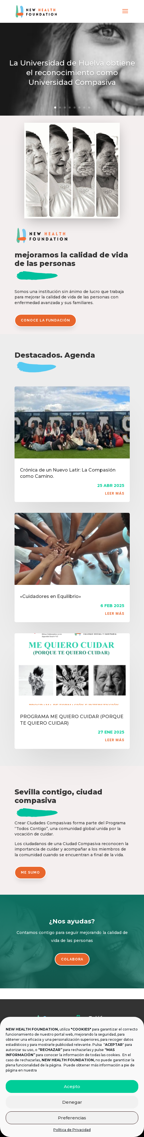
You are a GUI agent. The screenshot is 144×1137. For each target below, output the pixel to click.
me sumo (30, 872)
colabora (72, 959)
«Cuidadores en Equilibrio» (50, 596)
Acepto (72, 1086)
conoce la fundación (45, 320)
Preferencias (72, 1117)
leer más (114, 493)
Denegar (72, 1102)
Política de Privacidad (72, 1130)
